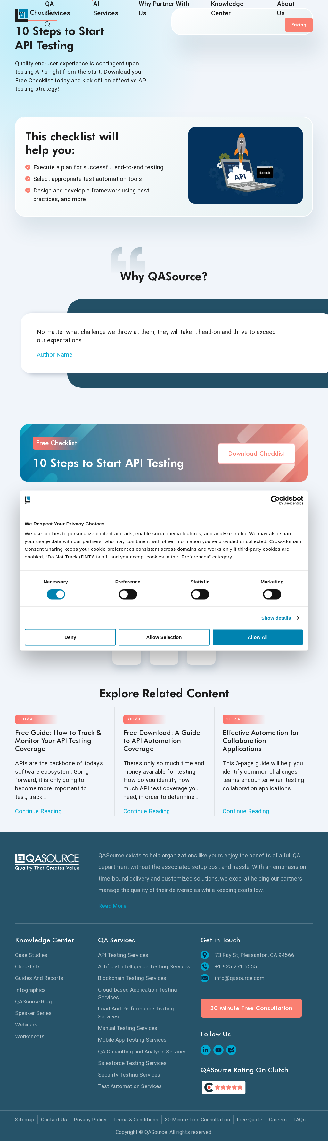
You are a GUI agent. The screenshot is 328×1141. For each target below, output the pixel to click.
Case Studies (31, 955)
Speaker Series (33, 1013)
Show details (276, 617)
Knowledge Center (200, 17)
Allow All (258, 637)
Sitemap (24, 1120)
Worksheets (30, 1036)
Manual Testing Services (127, 1028)
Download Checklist (256, 453)
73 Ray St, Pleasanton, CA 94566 (247, 955)
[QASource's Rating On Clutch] (224, 1087)
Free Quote (249, 1120)
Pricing (298, 15)
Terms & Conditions (135, 1120)
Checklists (28, 966)
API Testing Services (123, 955)
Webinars (26, 1024)
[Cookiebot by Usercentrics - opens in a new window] (275, 500)
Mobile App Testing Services (132, 1039)
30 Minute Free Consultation (251, 1008)
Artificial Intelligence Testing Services (144, 966)
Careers (278, 1120)
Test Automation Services (130, 1086)
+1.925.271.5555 (229, 966)
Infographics (30, 990)
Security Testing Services (129, 1074)
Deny (70, 637)
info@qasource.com (233, 978)
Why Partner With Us (144, 17)
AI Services (97, 17)
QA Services (58, 17)
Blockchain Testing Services (132, 978)
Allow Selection (164, 637)
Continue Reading (38, 811)
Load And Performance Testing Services (136, 1012)
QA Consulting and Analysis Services (142, 1051)
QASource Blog (33, 1001)
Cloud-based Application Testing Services (137, 993)
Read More (112, 906)
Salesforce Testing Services (132, 1063)
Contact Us (54, 1120)
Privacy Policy (90, 1120)
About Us (243, 17)
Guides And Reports (39, 978)
